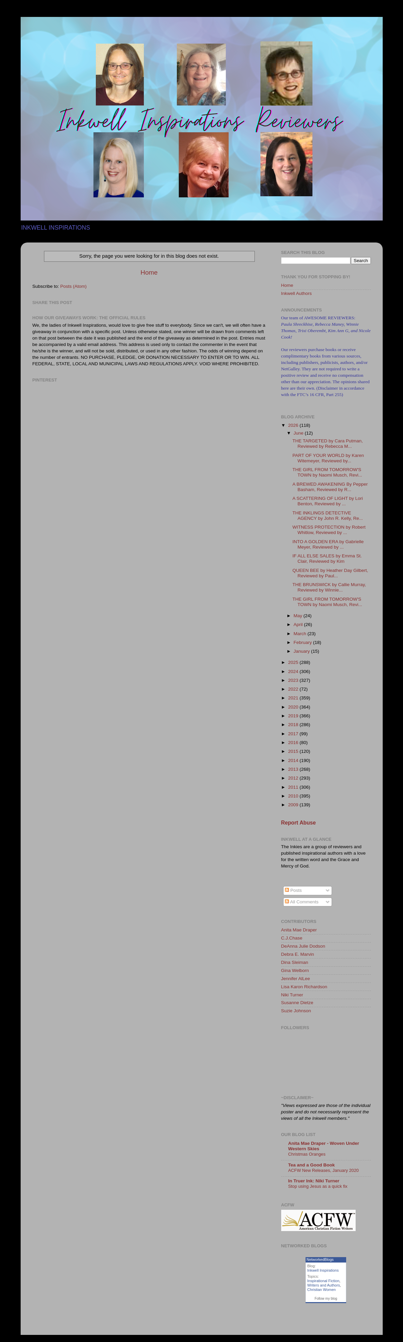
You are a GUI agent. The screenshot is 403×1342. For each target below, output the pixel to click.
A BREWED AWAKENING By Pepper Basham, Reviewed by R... (330, 487)
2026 (293, 425)
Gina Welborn (295, 970)
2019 (293, 715)
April (299, 624)
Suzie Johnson (296, 1010)
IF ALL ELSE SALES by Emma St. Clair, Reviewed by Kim (327, 558)
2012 (293, 778)
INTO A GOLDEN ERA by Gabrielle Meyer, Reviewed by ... (328, 544)
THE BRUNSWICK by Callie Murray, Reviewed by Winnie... (329, 587)
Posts (293, 890)
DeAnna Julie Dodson (303, 946)
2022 (293, 689)
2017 (293, 733)
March (301, 633)
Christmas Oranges (307, 1154)
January (302, 651)
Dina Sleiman (294, 962)
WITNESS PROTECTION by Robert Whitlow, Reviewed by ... (328, 530)
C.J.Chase (292, 938)
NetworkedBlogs (320, 1259)
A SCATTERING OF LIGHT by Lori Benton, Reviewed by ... (327, 501)
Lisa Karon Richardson (304, 986)
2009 (293, 804)
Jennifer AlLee (295, 978)
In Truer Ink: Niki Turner (313, 1180)
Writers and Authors (323, 1285)
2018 (293, 724)
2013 (293, 769)
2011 (293, 787)
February (303, 642)
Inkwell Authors (296, 293)
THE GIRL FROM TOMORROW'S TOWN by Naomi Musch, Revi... (327, 472)
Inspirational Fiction (323, 1281)
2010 (293, 796)
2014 (293, 760)
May (299, 615)
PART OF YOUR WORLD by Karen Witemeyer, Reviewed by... (328, 458)
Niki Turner (292, 994)
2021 (293, 697)
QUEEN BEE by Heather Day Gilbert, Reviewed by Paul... (330, 573)
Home (148, 272)
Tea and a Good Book (311, 1164)
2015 (293, 751)
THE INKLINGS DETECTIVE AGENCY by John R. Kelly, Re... (327, 515)
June (299, 433)
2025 (293, 662)
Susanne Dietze (297, 1002)
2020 (293, 707)
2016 (293, 742)
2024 (293, 671)
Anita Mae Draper (299, 929)
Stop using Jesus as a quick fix (318, 1186)
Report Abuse (298, 823)
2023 (293, 680)
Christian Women (321, 1290)
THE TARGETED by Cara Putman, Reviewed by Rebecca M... (327, 443)
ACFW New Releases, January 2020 (323, 1170)
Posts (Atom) (73, 286)
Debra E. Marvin (297, 954)
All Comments (301, 901)
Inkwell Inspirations (323, 1270)
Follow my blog (326, 1298)
